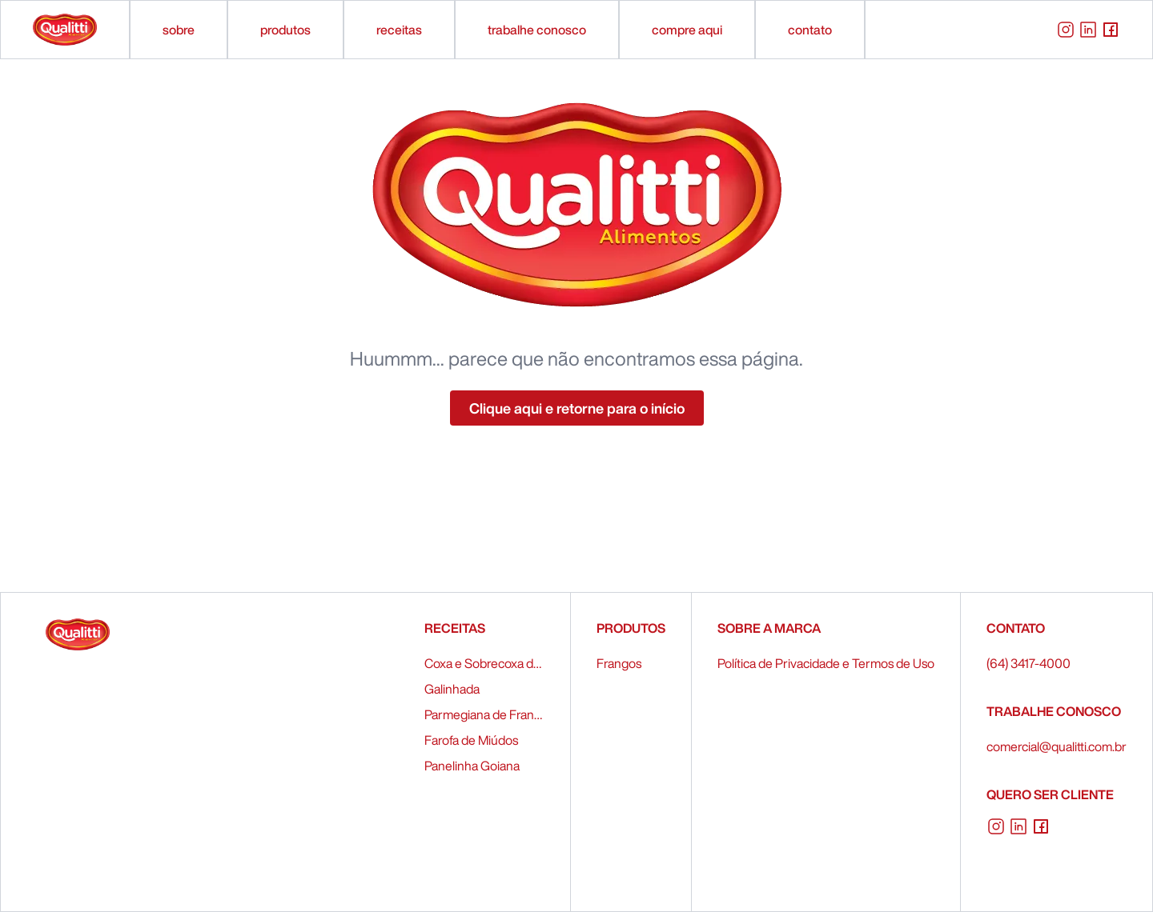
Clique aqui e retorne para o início (577, 408)
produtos (285, 29)
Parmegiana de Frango (484, 714)
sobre (179, 29)
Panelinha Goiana (472, 765)
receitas (399, 29)
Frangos (619, 663)
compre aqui (687, 29)
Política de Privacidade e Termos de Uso (825, 663)
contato (810, 29)
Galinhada (452, 688)
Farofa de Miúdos (471, 740)
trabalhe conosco (537, 29)
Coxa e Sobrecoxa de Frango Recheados (484, 663)
